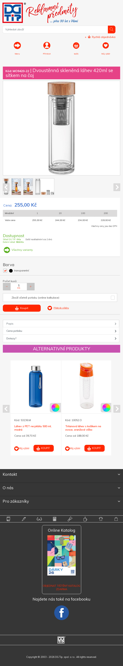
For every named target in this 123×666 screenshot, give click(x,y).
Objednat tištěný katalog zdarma (61, 587)
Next (117, 187)
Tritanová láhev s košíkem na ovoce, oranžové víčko (83, 428)
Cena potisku (14, 331)
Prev (6, 187)
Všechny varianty (18, 250)
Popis (9, 323)
